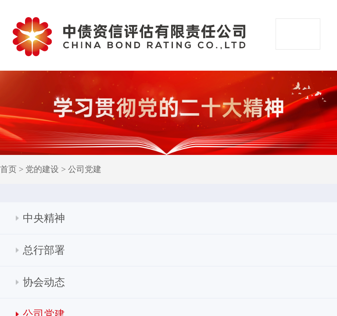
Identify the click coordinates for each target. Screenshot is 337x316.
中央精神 (44, 218)
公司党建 (84, 169)
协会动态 (44, 282)
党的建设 (42, 169)
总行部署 (44, 250)
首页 (8, 169)
